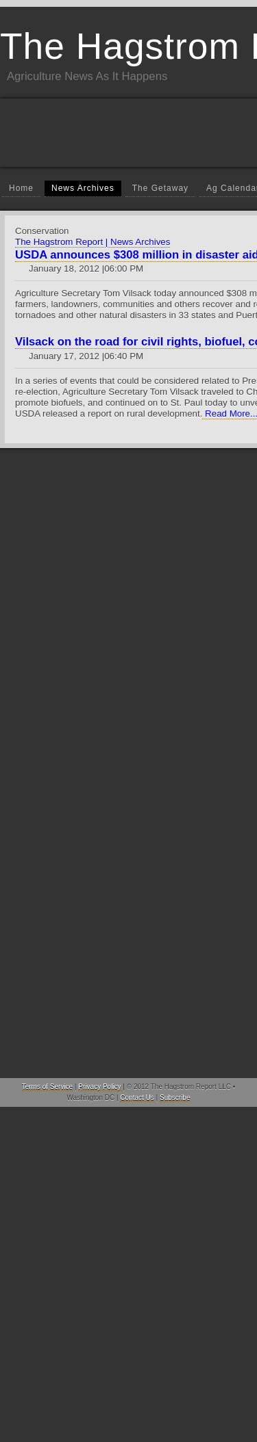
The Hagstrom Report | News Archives (92, 242)
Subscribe (175, 1097)
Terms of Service (47, 1086)
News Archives (82, 188)
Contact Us (137, 1097)
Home (21, 188)
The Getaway (160, 188)
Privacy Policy (100, 1086)
